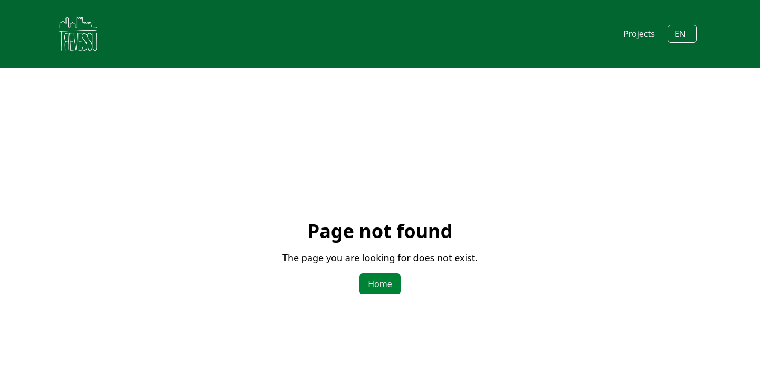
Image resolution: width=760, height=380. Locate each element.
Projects (639, 34)
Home (380, 284)
